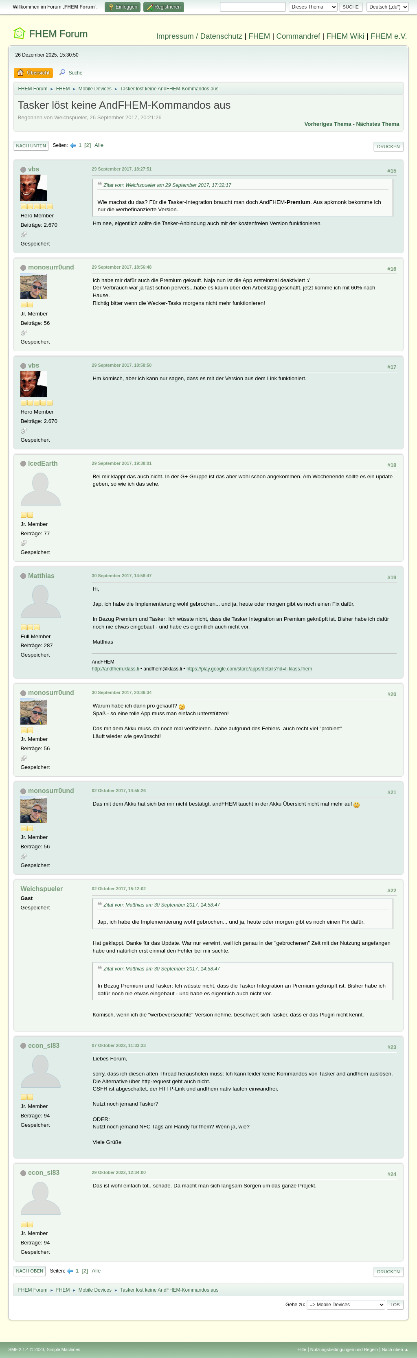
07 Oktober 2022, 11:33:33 (118, 1045)
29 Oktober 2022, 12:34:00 (118, 1172)
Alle (98, 145)
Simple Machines (63, 1349)
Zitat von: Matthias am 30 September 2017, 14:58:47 (161, 905)
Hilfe (302, 1349)
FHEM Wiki (345, 36)
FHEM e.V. (389, 36)
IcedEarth (43, 463)
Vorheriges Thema (327, 124)
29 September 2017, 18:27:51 (121, 168)
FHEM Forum (58, 33)
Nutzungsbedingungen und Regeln (344, 1349)
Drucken (388, 146)
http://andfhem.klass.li (115, 669)
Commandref (298, 36)
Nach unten (31, 145)
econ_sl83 (43, 1045)
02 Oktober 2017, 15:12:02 (118, 888)
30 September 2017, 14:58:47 (121, 575)
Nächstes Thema (377, 124)
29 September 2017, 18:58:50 (121, 365)
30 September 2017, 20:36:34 (121, 692)
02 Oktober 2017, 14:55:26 (118, 790)
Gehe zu (294, 1304)
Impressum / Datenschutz (199, 36)
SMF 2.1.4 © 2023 (26, 1349)
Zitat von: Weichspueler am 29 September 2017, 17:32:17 (167, 185)
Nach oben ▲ (395, 1349)
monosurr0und (51, 267)
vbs (34, 169)
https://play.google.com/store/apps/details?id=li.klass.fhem (249, 669)
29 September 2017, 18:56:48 (121, 267)
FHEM (259, 36)
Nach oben (29, 1270)
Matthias (41, 575)
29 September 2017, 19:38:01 (121, 463)
